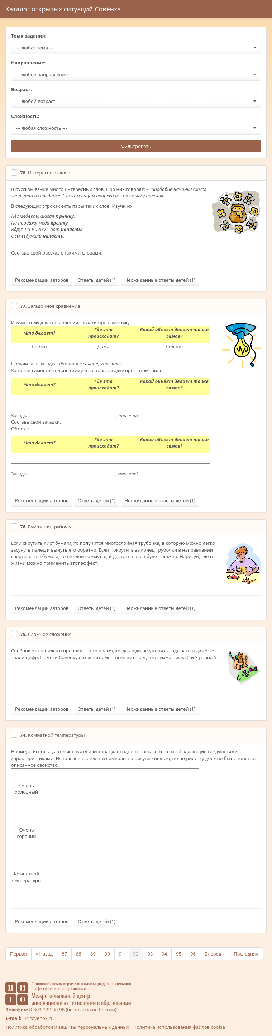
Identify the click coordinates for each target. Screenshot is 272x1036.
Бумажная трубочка (46, 526)
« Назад (44, 954)
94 (164, 954)
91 (121, 954)
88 (78, 954)
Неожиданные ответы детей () (160, 280)
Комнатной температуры (52, 735)
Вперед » (215, 954)
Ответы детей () (96, 280)
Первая (18, 954)
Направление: (28, 62)
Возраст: (21, 89)
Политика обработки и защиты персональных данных (67, 1027)
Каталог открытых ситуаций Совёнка (63, 9)
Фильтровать (136, 146)
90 (107, 954)
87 (64, 954)
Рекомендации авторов (41, 280)
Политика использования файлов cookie (179, 1027)
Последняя (246, 954)
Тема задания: (28, 36)
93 (150, 954)
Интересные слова (45, 172)
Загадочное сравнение (50, 306)
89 (93, 954)
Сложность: (25, 116)
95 (178, 954)
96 (193, 954)
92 (136, 954)
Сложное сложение (46, 634)
